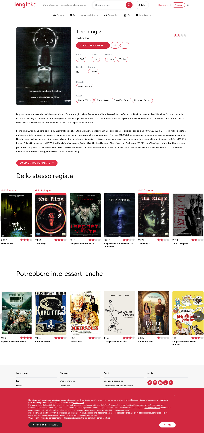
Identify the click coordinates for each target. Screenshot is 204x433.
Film (18, 381)
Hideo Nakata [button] (85, 86)
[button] (93, 45)
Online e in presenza (113, 381)
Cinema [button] (58, 15)
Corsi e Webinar (50, 5)
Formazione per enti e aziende (118, 385)
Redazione (65, 385)
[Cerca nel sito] (113, 5)
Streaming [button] (111, 15)
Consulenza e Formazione (73, 5)
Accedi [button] (178, 5)
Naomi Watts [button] (84, 100)
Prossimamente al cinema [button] (84, 15)
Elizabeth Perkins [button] (142, 100)
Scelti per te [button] (143, 15)
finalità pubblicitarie (152, 408)
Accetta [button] (167, 425)
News (19, 385)
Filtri (141, 5)
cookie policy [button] (78, 403)
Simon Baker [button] (103, 100)
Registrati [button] (163, 5)
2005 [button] (81, 59)
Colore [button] (93, 71)
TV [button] (127, 15)
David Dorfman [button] (121, 100)
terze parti (69, 405)
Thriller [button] (122, 59)
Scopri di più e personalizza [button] (45, 425)
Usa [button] (96, 59)
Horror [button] (111, 59)
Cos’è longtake (67, 381)
